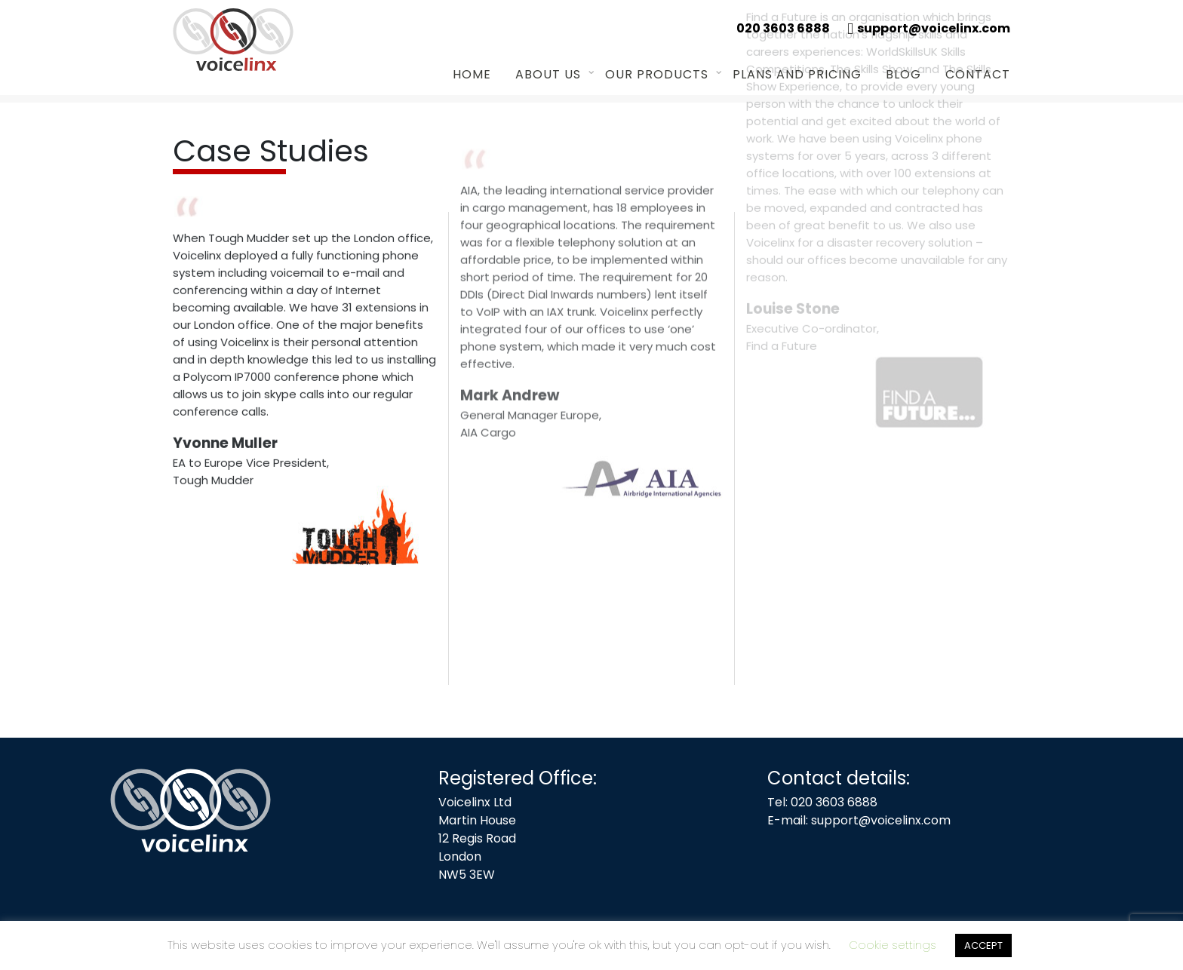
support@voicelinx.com (881, 820)
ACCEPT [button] (983, 945)
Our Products (656, 74)
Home (472, 74)
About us (548, 74)
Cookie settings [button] (892, 945)
